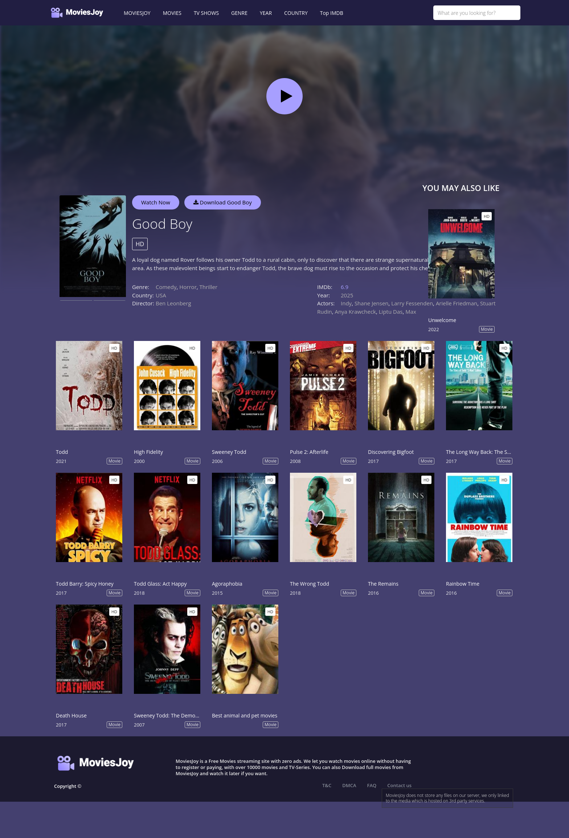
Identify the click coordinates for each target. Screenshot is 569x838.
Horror (188, 286)
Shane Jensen (372, 303)
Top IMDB (331, 12)
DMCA (349, 785)
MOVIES (172, 12)
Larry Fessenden (412, 303)
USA (161, 295)
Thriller (209, 286)
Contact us (399, 785)
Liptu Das (391, 311)
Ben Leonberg (173, 303)
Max (410, 311)
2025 (347, 295)
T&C (326, 785)
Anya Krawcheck (355, 311)
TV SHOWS (206, 12)
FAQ (372, 785)
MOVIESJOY (137, 12)
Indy (346, 303)
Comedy (166, 286)
